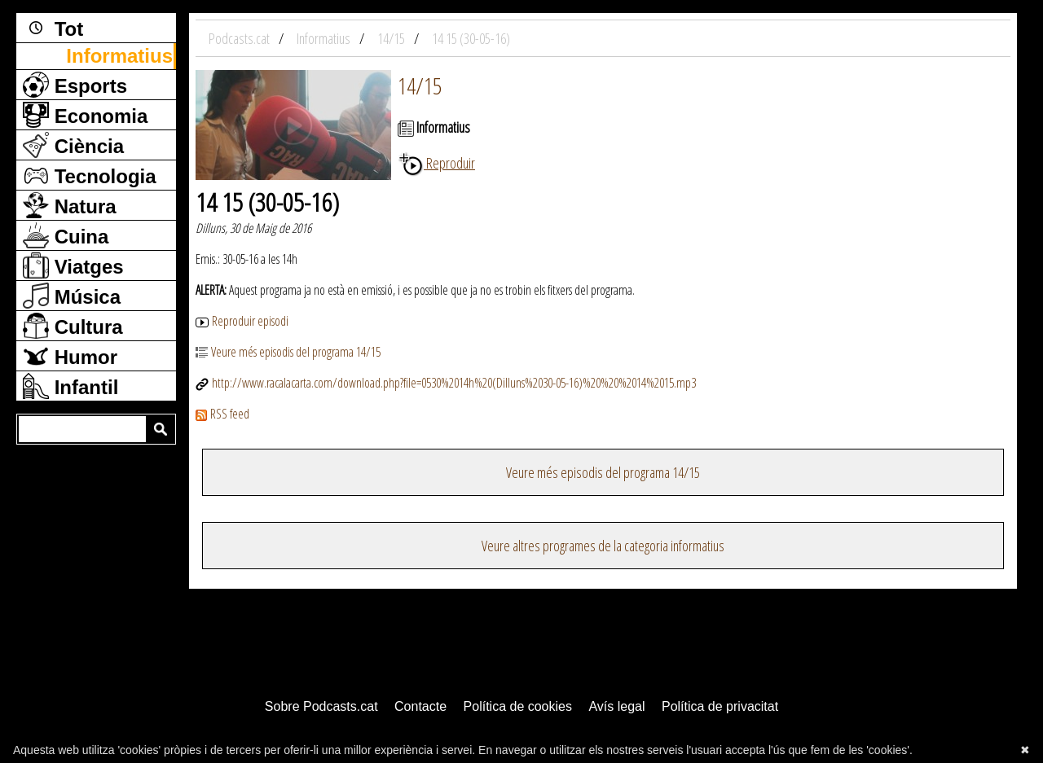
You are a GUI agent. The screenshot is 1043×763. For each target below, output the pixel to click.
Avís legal (616, 706)
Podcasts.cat (240, 38)
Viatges (73, 265)
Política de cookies (518, 706)
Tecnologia (89, 175)
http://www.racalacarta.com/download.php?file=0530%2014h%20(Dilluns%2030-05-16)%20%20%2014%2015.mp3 (446, 383)
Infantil (70, 386)
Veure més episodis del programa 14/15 (288, 352)
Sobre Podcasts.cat (321, 706)
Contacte (420, 706)
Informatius (119, 56)
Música (72, 296)
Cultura (73, 326)
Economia (85, 115)
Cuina (65, 235)
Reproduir (436, 163)
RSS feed (222, 414)
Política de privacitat (720, 706)
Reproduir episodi (242, 321)
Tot (53, 28)
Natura (70, 205)
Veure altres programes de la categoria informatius (603, 545)
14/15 (420, 85)
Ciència (73, 145)
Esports (75, 85)
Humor (70, 356)
